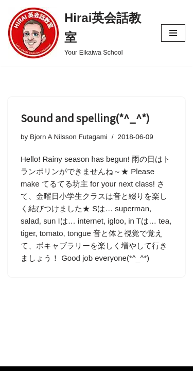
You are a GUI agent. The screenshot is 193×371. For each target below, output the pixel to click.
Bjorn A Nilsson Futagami (69, 137)
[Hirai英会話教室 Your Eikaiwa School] (77, 33)
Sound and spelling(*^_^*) (85, 117)
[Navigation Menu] (173, 33)
